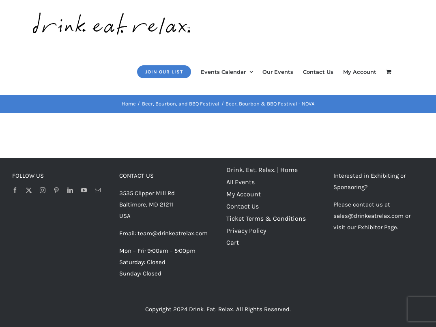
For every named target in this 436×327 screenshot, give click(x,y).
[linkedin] (70, 190)
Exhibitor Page (377, 227)
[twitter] (29, 190)
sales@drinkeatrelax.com (368, 215)
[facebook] (15, 190)
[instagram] (42, 190)
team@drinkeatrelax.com (172, 233)
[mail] (98, 190)
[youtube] (84, 190)
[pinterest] (56, 190)
